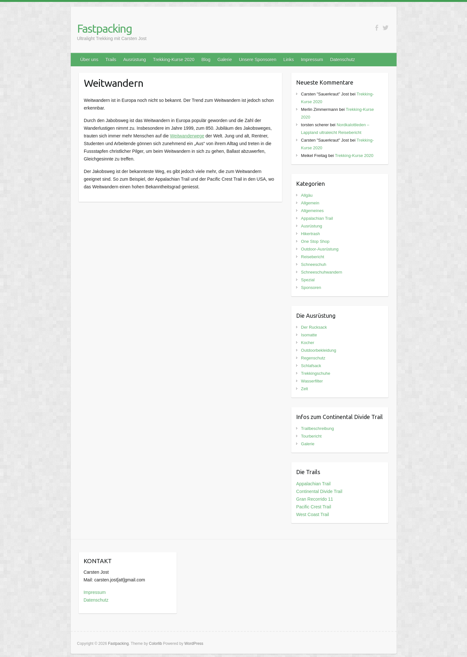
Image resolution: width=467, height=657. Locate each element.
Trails (110, 59)
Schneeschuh (313, 264)
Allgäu (306, 195)
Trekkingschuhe (315, 373)
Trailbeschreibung (317, 428)
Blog (205, 59)
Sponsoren (311, 287)
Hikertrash (310, 233)
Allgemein (310, 203)
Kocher (307, 342)
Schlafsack (311, 365)
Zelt (304, 388)
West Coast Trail (312, 514)
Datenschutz (342, 59)
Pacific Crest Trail (313, 506)
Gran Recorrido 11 (314, 499)
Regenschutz (313, 358)
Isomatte (309, 335)
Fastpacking (104, 28)
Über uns (89, 59)
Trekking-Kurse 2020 (173, 59)
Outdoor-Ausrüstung (319, 249)
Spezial (308, 279)
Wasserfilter (312, 381)
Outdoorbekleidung (318, 350)
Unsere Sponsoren (257, 59)
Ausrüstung (134, 59)
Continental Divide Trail (319, 491)
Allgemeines (312, 210)
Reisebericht (312, 256)
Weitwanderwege (187, 135)
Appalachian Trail (317, 218)
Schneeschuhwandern (321, 272)
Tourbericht (311, 436)
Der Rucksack (314, 327)
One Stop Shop (315, 241)
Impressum (312, 59)
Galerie (224, 59)
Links (288, 59)
